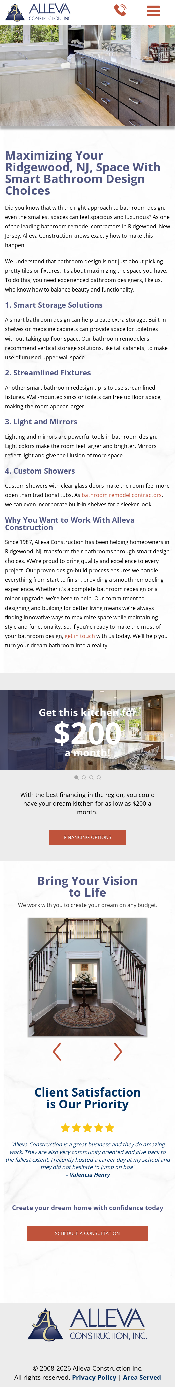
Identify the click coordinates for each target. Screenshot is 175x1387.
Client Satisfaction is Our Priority (87, 1098)
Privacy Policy (94, 1377)
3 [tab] (93, 779)
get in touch (80, 636)
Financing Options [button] (87, 837)
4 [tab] (100, 779)
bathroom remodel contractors (122, 495)
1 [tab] (78, 779)
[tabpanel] (87, 767)
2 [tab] (85, 779)
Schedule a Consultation (87, 1233)
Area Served (142, 1377)
